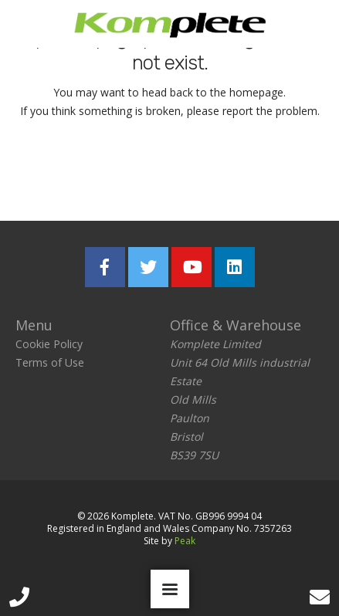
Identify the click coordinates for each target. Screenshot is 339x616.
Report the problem (242, 172)
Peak (185, 540)
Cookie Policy (49, 344)
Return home (73, 172)
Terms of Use (49, 362)
